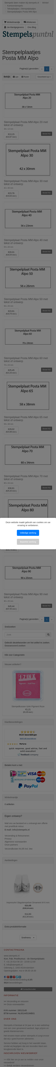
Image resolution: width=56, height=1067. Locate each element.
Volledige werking (28, 533)
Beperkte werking (28, 542)
